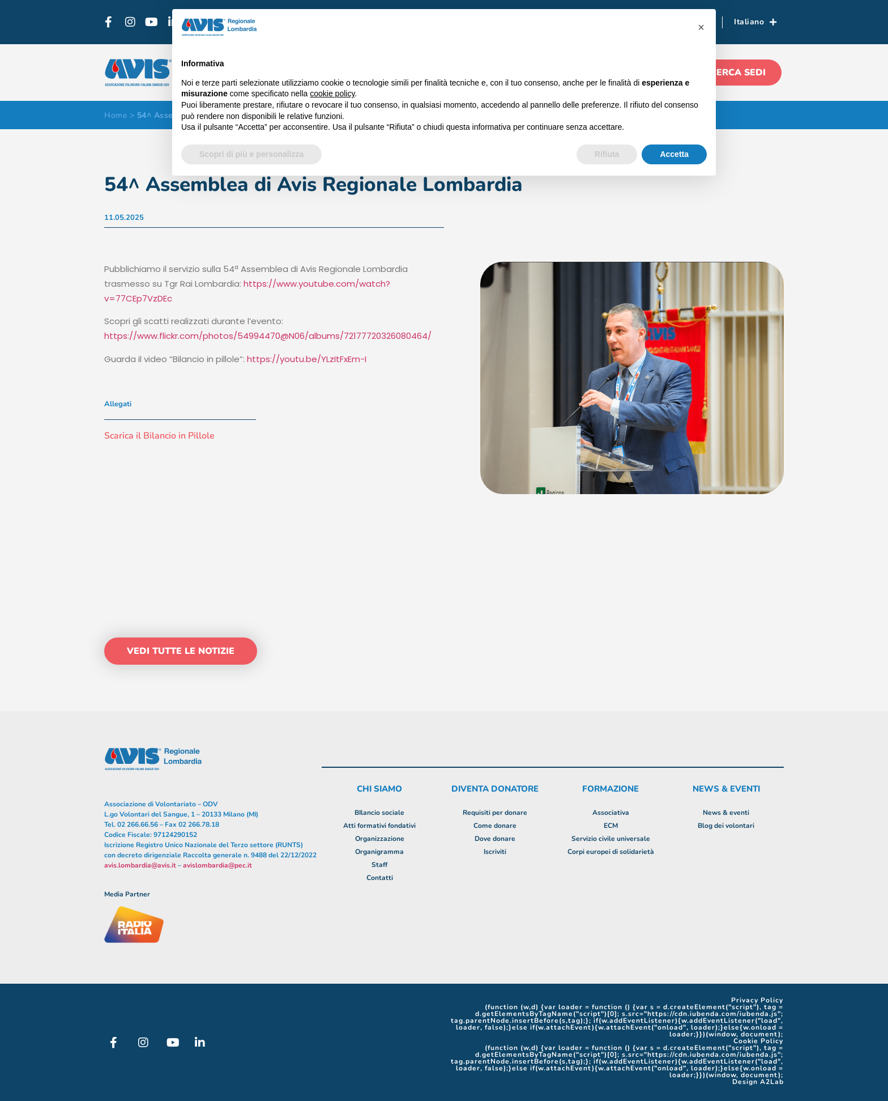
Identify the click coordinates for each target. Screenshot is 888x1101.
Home (115, 115)
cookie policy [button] (332, 93)
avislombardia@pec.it (217, 865)
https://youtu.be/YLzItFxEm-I (306, 359)
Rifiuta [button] (607, 154)
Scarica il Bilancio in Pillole (159, 436)
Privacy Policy (757, 1000)
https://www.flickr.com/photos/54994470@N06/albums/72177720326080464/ (268, 336)
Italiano (755, 22)
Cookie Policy (758, 1041)
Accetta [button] (674, 154)
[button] (701, 27)
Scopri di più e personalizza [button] (251, 154)
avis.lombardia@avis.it (140, 865)
